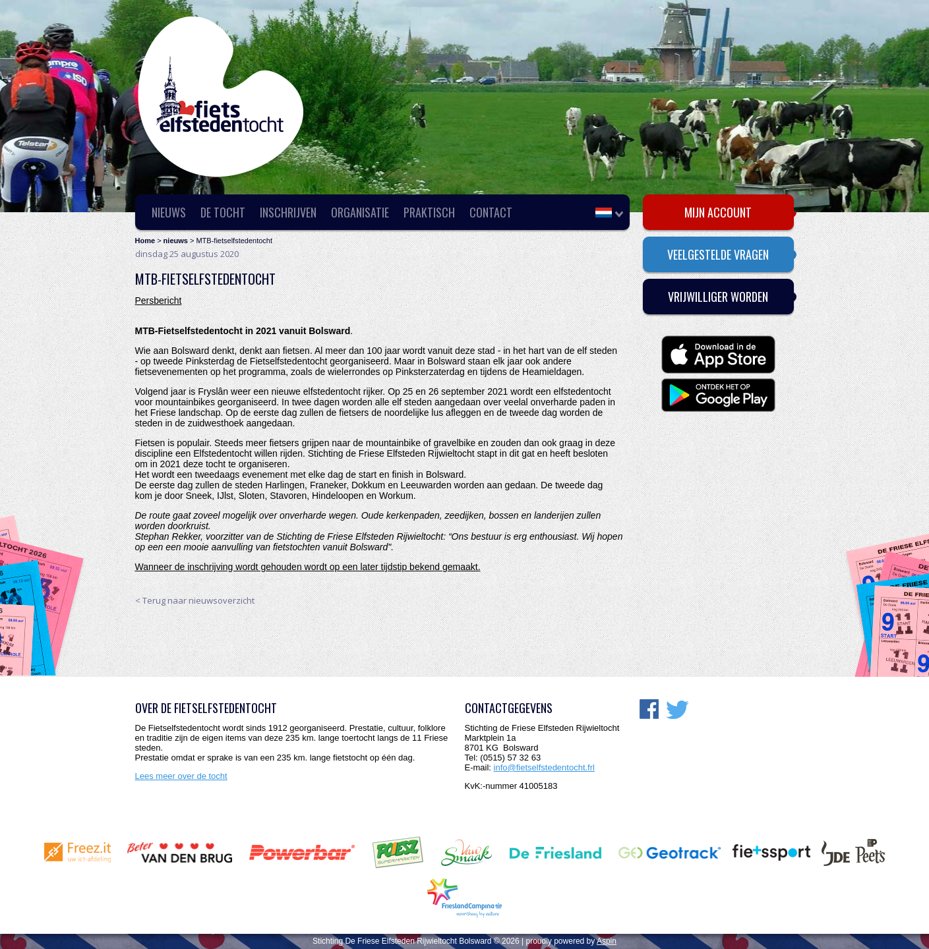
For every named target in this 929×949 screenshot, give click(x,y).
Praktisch (429, 212)
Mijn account (718, 212)
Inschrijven (288, 212)
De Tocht (222, 212)
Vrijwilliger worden (718, 296)
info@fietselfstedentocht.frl (544, 767)
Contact (490, 212)
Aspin (606, 941)
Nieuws (169, 212)
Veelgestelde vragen (718, 254)
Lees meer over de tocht (181, 776)
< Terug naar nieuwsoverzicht (195, 600)
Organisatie (360, 212)
